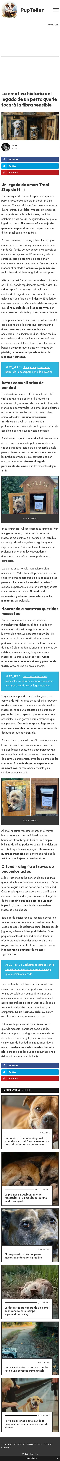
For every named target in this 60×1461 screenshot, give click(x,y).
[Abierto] (56, 9)
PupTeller (32, 9)
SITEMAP (48, 1444)
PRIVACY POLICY (34, 1444)
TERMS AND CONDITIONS (13, 1444)
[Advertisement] (30, 57)
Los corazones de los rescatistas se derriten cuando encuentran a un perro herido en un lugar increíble (29, 681)
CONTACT (6, 1447)
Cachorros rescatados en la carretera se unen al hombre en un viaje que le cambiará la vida (29, 969)
